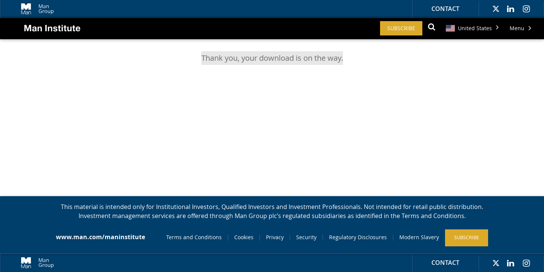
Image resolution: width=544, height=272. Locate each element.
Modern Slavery (419, 237)
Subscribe (401, 28)
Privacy (275, 237)
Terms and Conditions (194, 237)
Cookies (243, 237)
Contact (445, 9)
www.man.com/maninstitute (100, 237)
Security (306, 237)
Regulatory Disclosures (358, 237)
